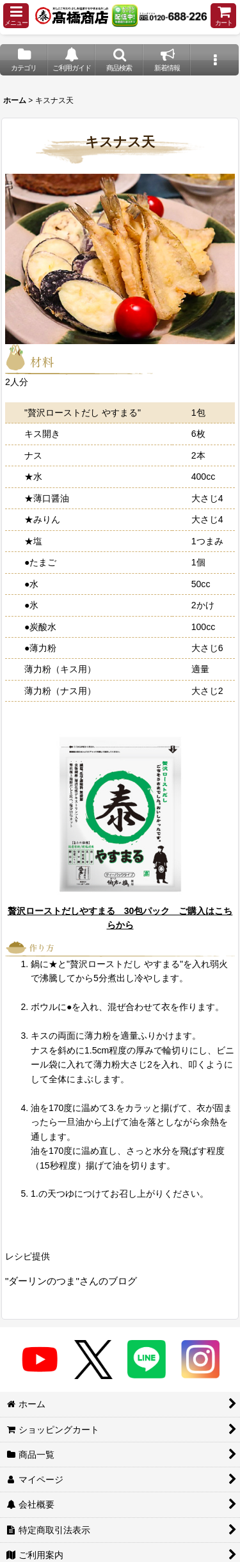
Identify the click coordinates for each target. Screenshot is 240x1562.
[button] (16, 15)
